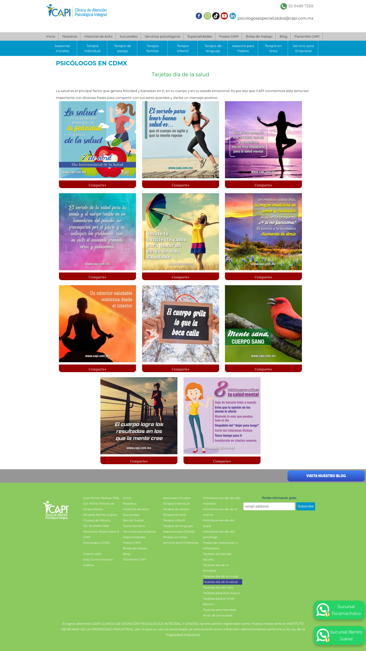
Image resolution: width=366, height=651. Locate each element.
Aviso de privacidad (218, 615)
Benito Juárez (133, 520)
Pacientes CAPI (307, 36)
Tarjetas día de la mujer (220, 576)
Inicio (50, 36)
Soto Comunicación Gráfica (98, 562)
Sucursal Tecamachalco (338, 610)
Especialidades (200, 36)
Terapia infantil (183, 48)
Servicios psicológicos (162, 36)
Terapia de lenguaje (213, 48)
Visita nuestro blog (326, 476)
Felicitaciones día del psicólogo (219, 534)
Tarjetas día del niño (218, 587)
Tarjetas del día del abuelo (217, 556)
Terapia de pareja (122, 48)
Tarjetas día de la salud (180, 74)
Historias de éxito (98, 36)
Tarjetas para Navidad (219, 610)
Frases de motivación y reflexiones (220, 545)
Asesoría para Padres (243, 48)
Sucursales (129, 36)
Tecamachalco (134, 526)
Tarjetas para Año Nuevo (221, 593)
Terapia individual (92, 48)
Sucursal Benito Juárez (339, 635)
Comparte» (97, 185)
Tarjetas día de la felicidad (215, 567)
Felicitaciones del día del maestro (221, 500)
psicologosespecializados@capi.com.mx (275, 18)
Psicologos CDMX (96, 542)
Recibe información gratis (279, 498)
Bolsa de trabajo (259, 36)
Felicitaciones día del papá (219, 523)
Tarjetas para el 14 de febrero (219, 601)
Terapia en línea (273, 48)
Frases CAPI (229, 36)
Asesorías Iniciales (62, 48)
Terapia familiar (152, 48)
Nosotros (69, 36)
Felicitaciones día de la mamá (220, 512)
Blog (283, 36)
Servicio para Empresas (303, 48)
